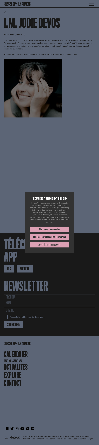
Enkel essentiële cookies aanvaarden (49, 237)
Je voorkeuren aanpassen (49, 244)
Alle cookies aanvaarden (49, 229)
